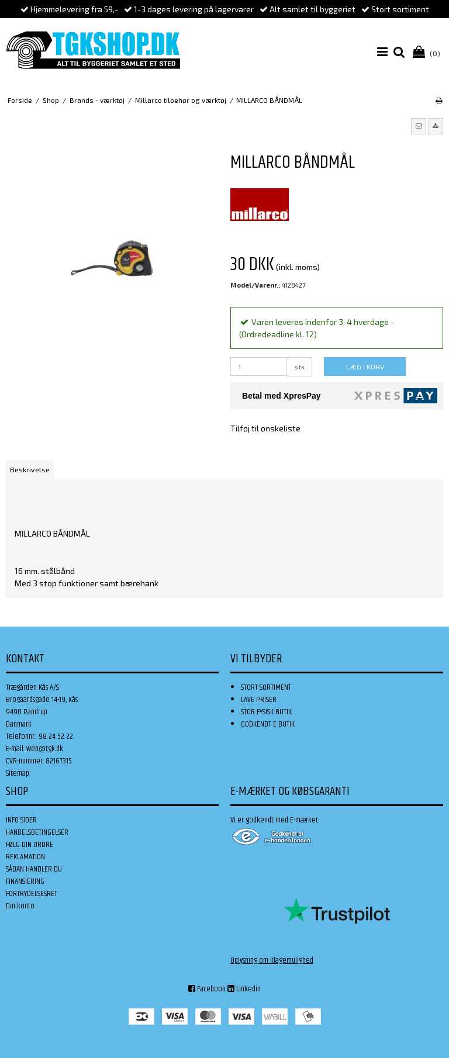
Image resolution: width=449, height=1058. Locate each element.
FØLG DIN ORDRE (29, 844)
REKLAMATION (25, 856)
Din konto (20, 906)
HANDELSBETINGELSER (37, 832)
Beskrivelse (30, 469)
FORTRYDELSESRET (31, 893)
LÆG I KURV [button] (365, 366)
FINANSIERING (25, 881)
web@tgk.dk (44, 748)
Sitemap (17, 773)
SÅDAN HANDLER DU (34, 869)
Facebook (207, 989)
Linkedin (244, 989)
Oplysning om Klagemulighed (271, 960)
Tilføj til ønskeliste (265, 428)
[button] (418, 126)
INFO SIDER (21, 820)
